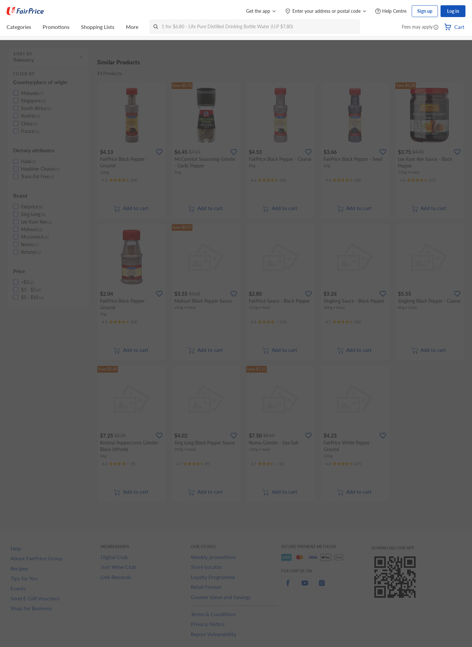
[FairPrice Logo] (25, 11)
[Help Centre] (390, 11)
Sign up (424, 11)
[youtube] (304, 587)
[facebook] (287, 587)
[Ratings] (119, 180)
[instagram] (321, 587)
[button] (436, 28)
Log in (453, 11)
